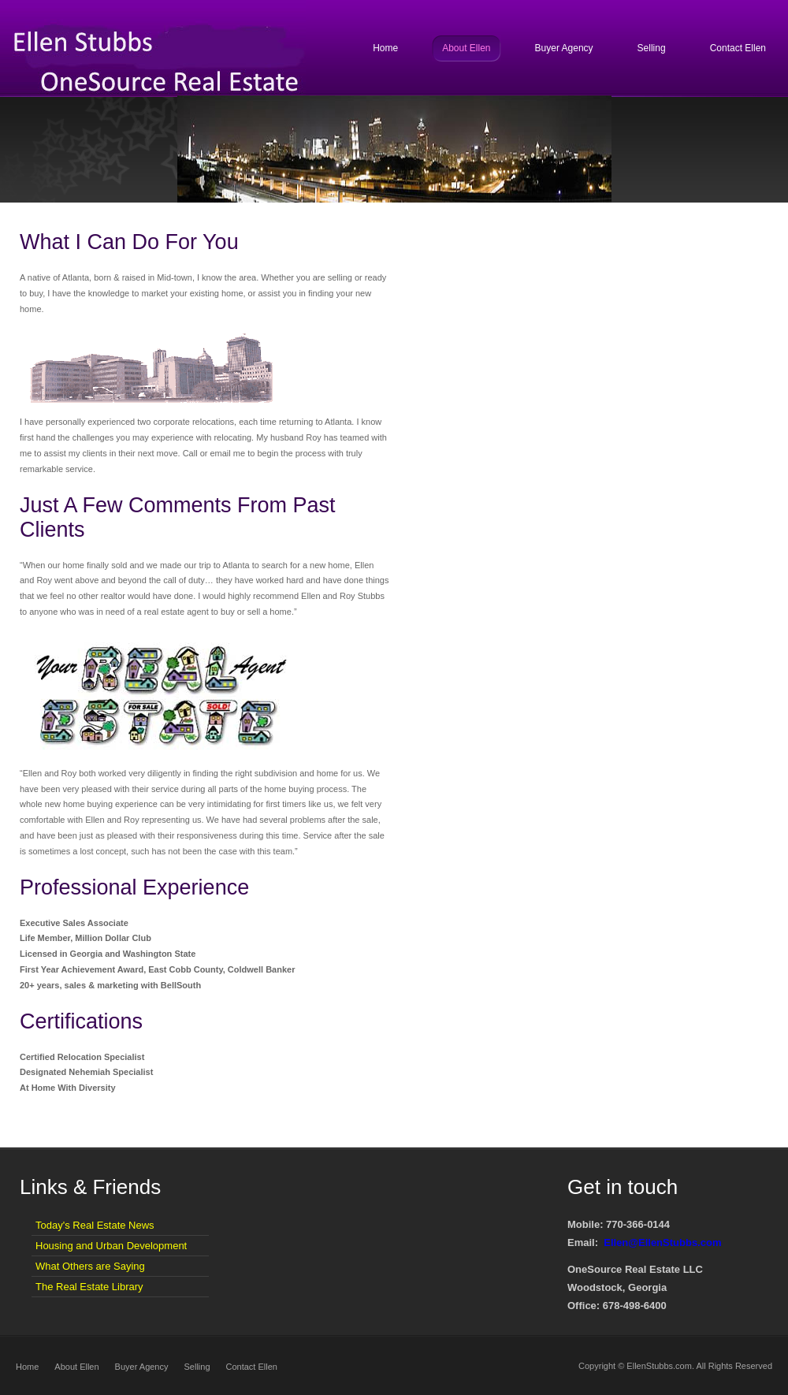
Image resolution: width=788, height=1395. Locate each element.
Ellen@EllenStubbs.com (662, 1242)
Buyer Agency (142, 1366)
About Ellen (76, 1366)
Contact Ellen (251, 1366)
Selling (197, 1366)
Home (27, 1366)
